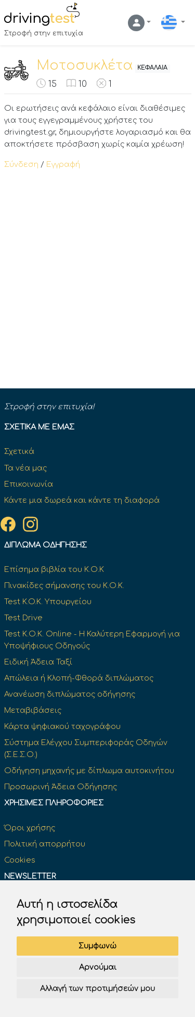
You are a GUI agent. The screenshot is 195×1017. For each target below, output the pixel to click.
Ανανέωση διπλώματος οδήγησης (69, 694)
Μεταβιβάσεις (32, 710)
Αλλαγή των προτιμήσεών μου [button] (97, 989)
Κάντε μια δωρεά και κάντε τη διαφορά (82, 500)
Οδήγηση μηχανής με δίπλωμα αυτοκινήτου (89, 770)
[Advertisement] (97, 273)
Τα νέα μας (25, 468)
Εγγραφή (63, 164)
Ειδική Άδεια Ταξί (38, 662)
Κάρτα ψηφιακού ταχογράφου (62, 726)
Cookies (19, 860)
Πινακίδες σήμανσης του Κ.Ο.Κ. (64, 585)
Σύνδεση (21, 164)
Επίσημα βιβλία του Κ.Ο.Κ (54, 569)
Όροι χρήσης (29, 828)
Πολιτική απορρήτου (44, 844)
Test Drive (23, 618)
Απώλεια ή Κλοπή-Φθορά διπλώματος (78, 678)
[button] (139, 22)
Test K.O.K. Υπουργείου (48, 601)
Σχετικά (19, 451)
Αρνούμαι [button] (97, 967)
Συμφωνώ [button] (97, 946)
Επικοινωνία (28, 484)
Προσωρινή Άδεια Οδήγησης (60, 787)
